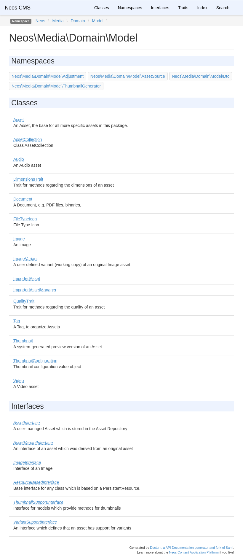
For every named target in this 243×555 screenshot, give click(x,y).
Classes (101, 7)
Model (97, 20)
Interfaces (160, 7)
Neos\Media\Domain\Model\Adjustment (48, 76)
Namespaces (130, 7)
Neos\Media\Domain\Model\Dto (201, 76)
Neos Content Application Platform (194, 552)
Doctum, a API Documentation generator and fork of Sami (191, 547)
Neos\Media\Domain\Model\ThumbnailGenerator (56, 86)
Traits (183, 7)
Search (222, 7)
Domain (78, 20)
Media (57, 20)
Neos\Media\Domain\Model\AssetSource (127, 76)
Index (202, 7)
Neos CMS (18, 8)
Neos (40, 20)
